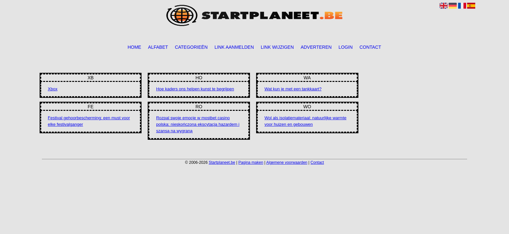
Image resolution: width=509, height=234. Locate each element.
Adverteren (316, 47)
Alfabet (158, 47)
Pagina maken (250, 162)
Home (134, 47)
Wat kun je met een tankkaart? (293, 88)
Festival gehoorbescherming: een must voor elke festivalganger (89, 121)
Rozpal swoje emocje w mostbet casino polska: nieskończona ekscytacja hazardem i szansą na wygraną (198, 124)
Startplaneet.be (222, 162)
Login (346, 47)
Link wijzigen (277, 47)
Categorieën (191, 47)
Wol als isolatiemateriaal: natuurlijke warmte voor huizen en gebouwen (306, 121)
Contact (370, 47)
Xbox (52, 88)
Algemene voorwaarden (286, 162)
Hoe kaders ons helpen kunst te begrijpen (195, 88)
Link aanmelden (234, 47)
